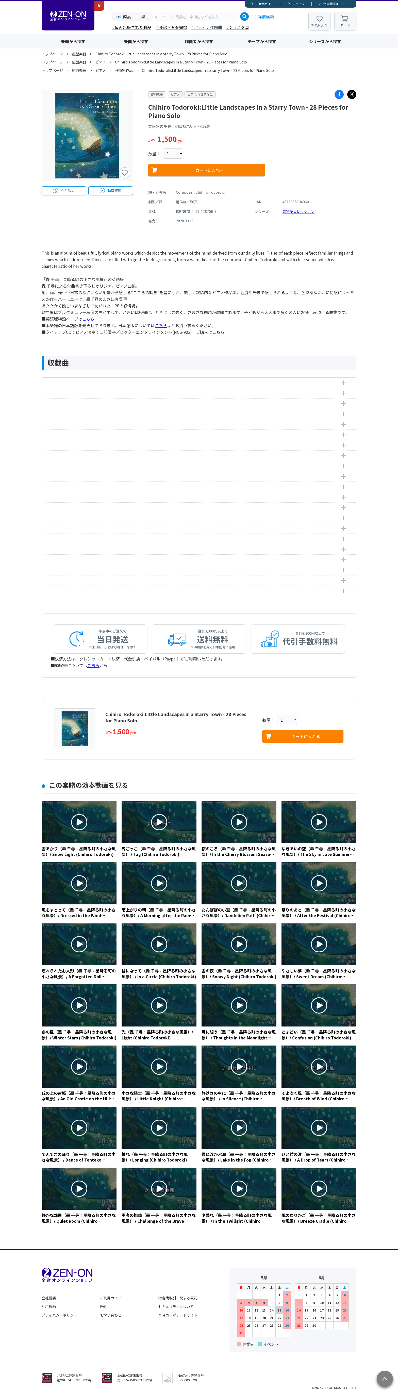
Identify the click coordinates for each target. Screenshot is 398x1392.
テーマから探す (262, 41)
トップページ (52, 53)
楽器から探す (73, 41)
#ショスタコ (237, 27)
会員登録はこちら (335, 4)
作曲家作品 (124, 70)
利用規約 (49, 1306)
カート (345, 25)
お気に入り (319, 25)
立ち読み (68, 190)
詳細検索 (266, 16)
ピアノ (100, 61)
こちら (88, 319)
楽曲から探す (136, 41)
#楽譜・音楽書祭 (171, 27)
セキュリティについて (176, 1306)
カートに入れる (209, 170)
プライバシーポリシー (59, 1315)
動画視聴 (114, 190)
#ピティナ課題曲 (206, 27)
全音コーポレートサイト (177, 1315)
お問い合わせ (110, 1315)
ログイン (298, 4)
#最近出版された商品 (131, 27)
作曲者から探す (199, 41)
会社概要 (49, 1297)
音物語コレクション (298, 211)
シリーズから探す (325, 41)
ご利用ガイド (265, 4)
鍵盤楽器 (79, 53)
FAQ (103, 1306)
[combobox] (197, 16)
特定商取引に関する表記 (177, 1297)
